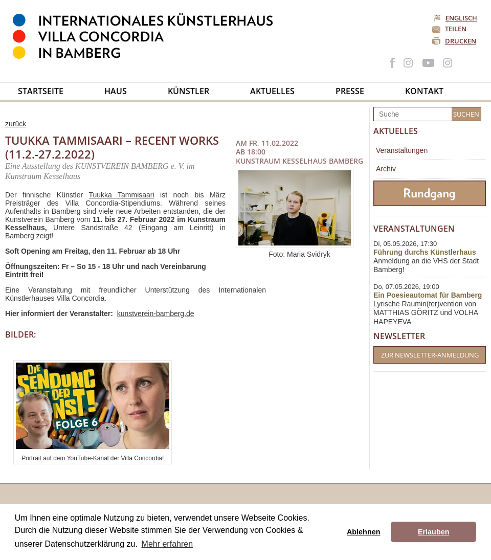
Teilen (455, 29)
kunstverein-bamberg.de (155, 313)
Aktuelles (272, 91)
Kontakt (424, 91)
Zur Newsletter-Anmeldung (430, 355)
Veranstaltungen (402, 150)
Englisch (456, 18)
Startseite (40, 91)
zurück (15, 124)
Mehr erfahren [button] (167, 544)
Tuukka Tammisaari (121, 195)
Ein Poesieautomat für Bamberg (427, 295)
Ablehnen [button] (364, 532)
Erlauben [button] (434, 532)
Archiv (386, 169)
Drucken (460, 41)
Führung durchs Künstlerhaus (424, 252)
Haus (115, 91)
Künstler (188, 91)
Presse (350, 91)
